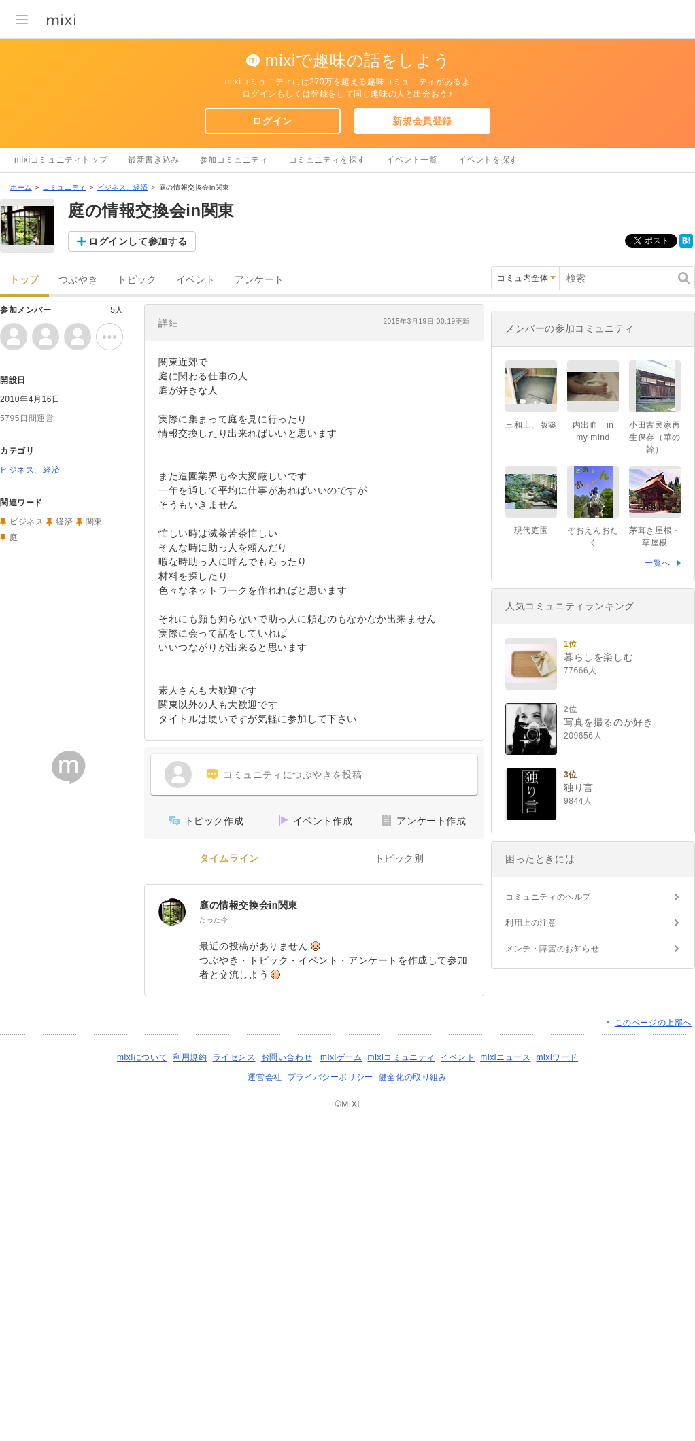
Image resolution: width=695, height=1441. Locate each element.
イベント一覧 (412, 160)
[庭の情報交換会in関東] (172, 912)
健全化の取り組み (413, 1077)
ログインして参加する (138, 241)
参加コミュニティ (234, 160)
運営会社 (265, 1077)
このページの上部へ (653, 1023)
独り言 (579, 787)
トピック (136, 280)
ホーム (21, 187)
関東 (94, 521)
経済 (64, 521)
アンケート (259, 280)
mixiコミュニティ (401, 1057)
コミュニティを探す (327, 160)
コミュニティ (64, 187)
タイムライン (229, 858)
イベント (196, 280)
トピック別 (399, 858)
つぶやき (78, 280)
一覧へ (658, 563)
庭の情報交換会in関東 (248, 905)
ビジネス (27, 521)
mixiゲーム (341, 1057)
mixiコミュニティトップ (60, 160)
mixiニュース (505, 1057)
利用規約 (190, 1057)
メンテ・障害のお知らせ (552, 948)
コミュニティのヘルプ (548, 897)
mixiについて (142, 1057)
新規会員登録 (422, 121)
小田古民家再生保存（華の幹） (655, 437)
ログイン (272, 121)
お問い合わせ (287, 1057)
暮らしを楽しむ (598, 656)
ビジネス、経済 (122, 187)
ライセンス (234, 1057)
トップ (24, 280)
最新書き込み (154, 160)
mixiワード (557, 1057)
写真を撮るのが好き (608, 722)
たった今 (213, 919)
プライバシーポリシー (330, 1077)
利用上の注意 (531, 923)
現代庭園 (531, 530)
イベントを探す (488, 160)
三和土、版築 (531, 425)
